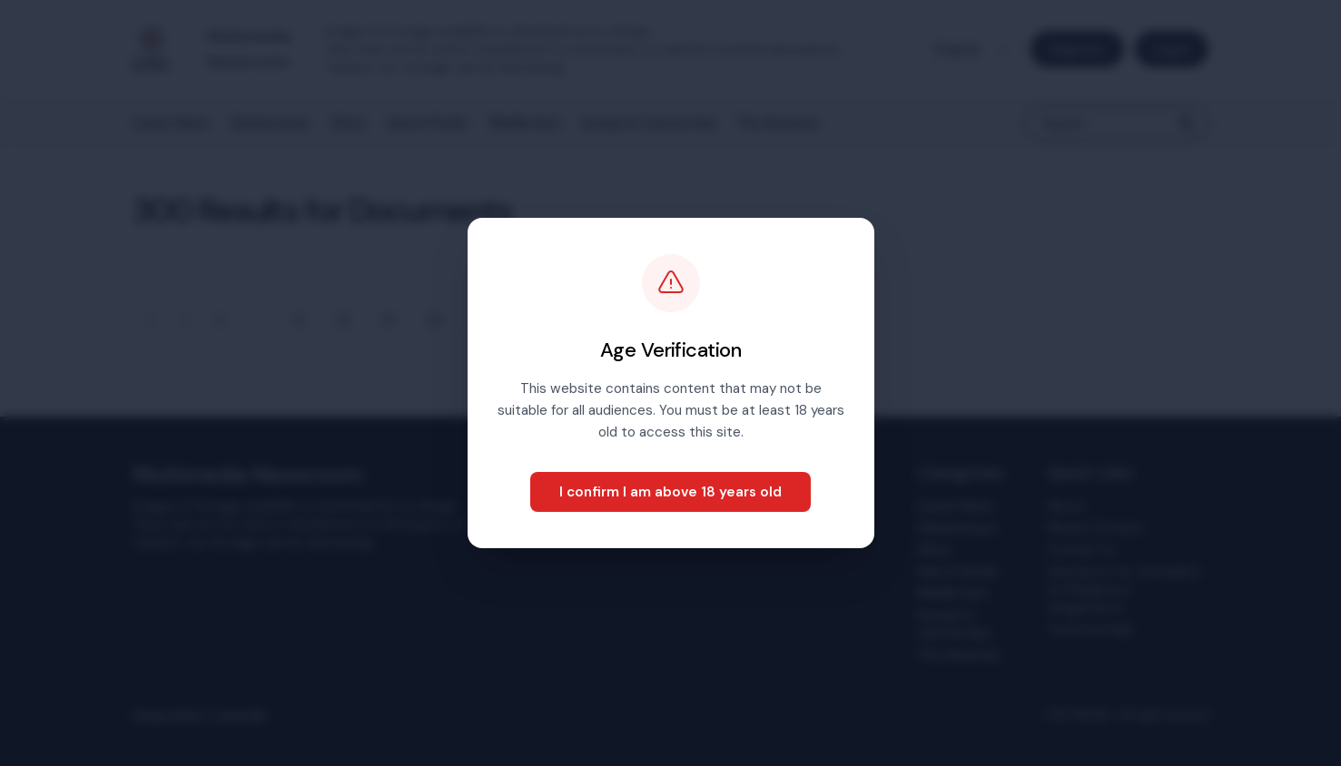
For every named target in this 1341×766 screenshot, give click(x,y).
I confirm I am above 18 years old (670, 492)
